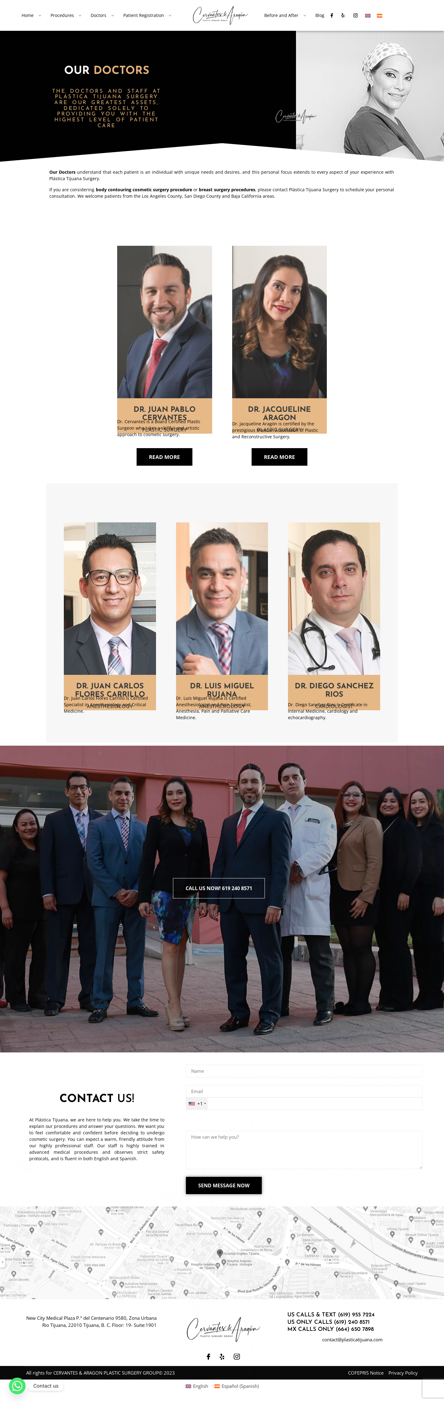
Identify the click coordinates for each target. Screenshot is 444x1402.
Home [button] (28, 15)
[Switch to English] (368, 15)
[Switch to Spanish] (379, 15)
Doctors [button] (98, 15)
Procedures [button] (62, 15)
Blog (319, 15)
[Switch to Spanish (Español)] (236, 1386)
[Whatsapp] (17, 1386)
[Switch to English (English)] (197, 1386)
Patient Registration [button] (143, 15)
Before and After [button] (281, 15)
